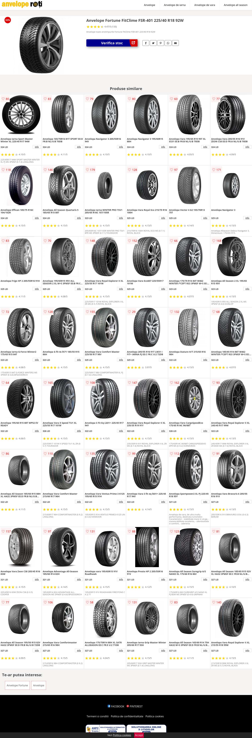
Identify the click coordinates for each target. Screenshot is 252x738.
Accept (139, 735)
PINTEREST (134, 706)
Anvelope (149, 5)
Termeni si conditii (98, 716)
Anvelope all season (236, 5)
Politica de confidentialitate (127, 716)
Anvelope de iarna (175, 5)
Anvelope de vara (204, 5)
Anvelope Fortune (17, 685)
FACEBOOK (116, 706)
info (37, 146)
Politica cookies (155, 716)
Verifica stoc (119, 43)
